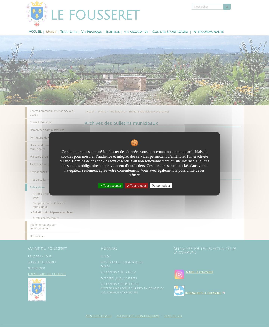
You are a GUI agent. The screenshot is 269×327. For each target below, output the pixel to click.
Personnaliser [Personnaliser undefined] (161, 185)
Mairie (51, 32)
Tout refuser (136, 185)
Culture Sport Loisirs (170, 32)
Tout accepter (110, 185)
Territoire (68, 32)
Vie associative (136, 32)
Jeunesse (113, 32)
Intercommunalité (208, 32)
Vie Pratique (91, 32)
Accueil (35, 31)
